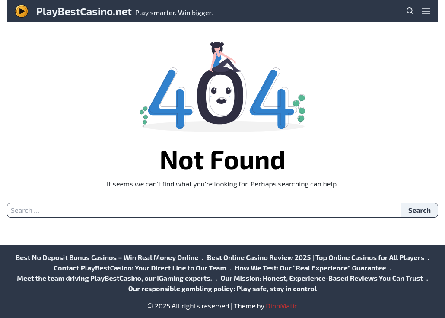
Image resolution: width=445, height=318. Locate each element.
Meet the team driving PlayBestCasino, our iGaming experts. (114, 278)
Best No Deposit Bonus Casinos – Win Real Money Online (107, 257)
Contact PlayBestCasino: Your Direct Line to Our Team (140, 267)
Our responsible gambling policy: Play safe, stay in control (222, 288)
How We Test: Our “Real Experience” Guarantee (310, 267)
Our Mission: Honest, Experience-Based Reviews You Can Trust (321, 278)
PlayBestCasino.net (84, 11)
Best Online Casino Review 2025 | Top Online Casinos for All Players (315, 257)
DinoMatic (282, 306)
